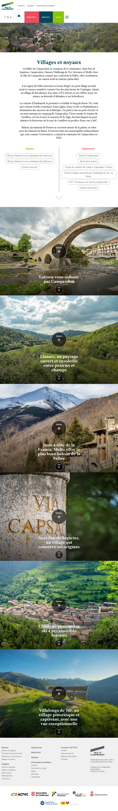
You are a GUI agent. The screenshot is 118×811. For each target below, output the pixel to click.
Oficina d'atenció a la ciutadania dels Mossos (29, 155)
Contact (34, 765)
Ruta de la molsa (88, 161)
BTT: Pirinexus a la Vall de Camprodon (88, 182)
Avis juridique (95, 769)
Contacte (64, 759)
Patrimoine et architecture (11, 756)
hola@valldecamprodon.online (101, 760)
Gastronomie (6, 773)
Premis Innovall (29, 167)
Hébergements (7, 776)
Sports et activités (8, 767)
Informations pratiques (45, 6)
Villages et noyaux (8, 759)
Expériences (31, 17)
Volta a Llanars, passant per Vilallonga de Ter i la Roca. (88, 175)
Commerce (6, 779)
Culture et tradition (9, 770)
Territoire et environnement (12, 753)
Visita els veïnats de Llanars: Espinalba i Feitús (88, 167)
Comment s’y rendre (38, 768)
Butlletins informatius (69, 756)
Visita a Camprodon (89, 155)
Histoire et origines (9, 751)
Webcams (35, 774)
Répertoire (46, 17)
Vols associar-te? (67, 753)
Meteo (33, 771)
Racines (21, 6)
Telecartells (35, 777)
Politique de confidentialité (100, 767)
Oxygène (30, 6)
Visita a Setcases (88, 187)
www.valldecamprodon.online (101, 762)
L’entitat (64, 751)
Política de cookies (97, 771)
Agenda (58, 17)
